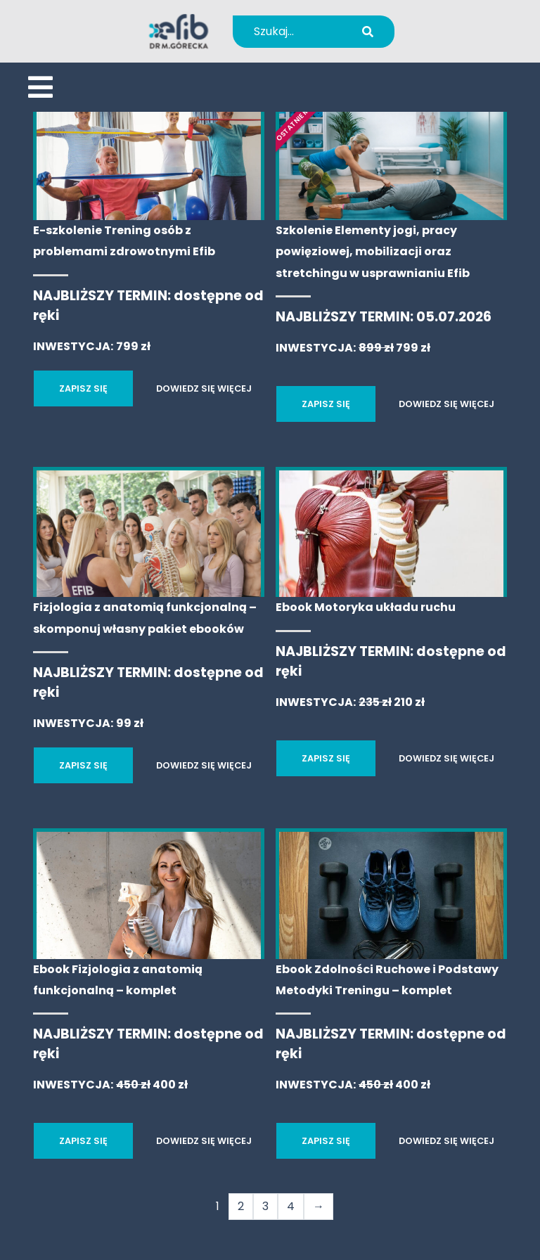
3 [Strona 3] (265, 1206)
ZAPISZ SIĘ (83, 388)
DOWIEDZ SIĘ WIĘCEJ (204, 388)
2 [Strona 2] (241, 1206)
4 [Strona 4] (291, 1206)
